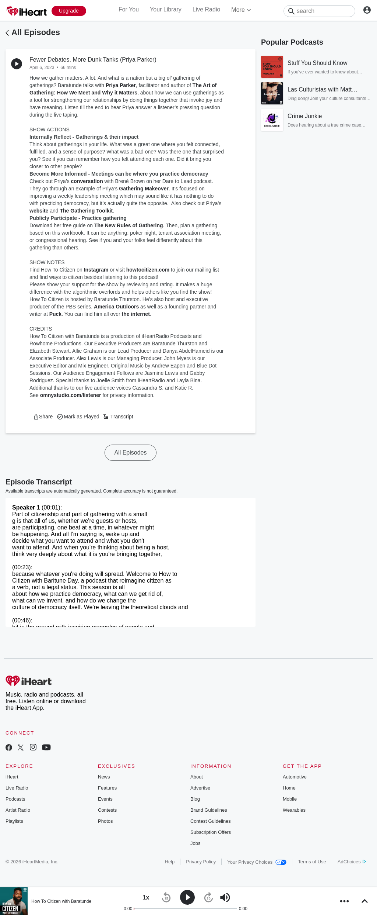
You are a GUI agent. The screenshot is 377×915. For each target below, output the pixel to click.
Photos (105, 821)
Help (170, 861)
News (104, 777)
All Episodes (35, 32)
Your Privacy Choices (256, 862)
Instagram (96, 270)
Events (105, 799)
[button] (42, 416)
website (38, 211)
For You (129, 9)
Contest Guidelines (210, 821)
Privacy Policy (201, 861)
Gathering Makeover (144, 188)
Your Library (166, 9)
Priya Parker (121, 85)
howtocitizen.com (147, 270)
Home (289, 788)
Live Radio (207, 9)
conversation (87, 181)
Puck (55, 314)
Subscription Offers (210, 832)
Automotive (295, 777)
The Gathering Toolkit (86, 211)
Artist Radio (18, 810)
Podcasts (15, 799)
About (196, 777)
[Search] (319, 11)
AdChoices (352, 861)
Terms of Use (312, 861)
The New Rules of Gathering (128, 225)
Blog (195, 799)
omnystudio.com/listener (70, 395)
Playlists (14, 821)
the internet (136, 314)
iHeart (12, 777)
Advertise (200, 788)
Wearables (294, 810)
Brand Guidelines (208, 810)
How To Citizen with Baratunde (61, 901)
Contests (107, 810)
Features (107, 788)
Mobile (290, 799)
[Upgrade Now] (69, 11)
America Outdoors (116, 307)
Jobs (195, 843)
